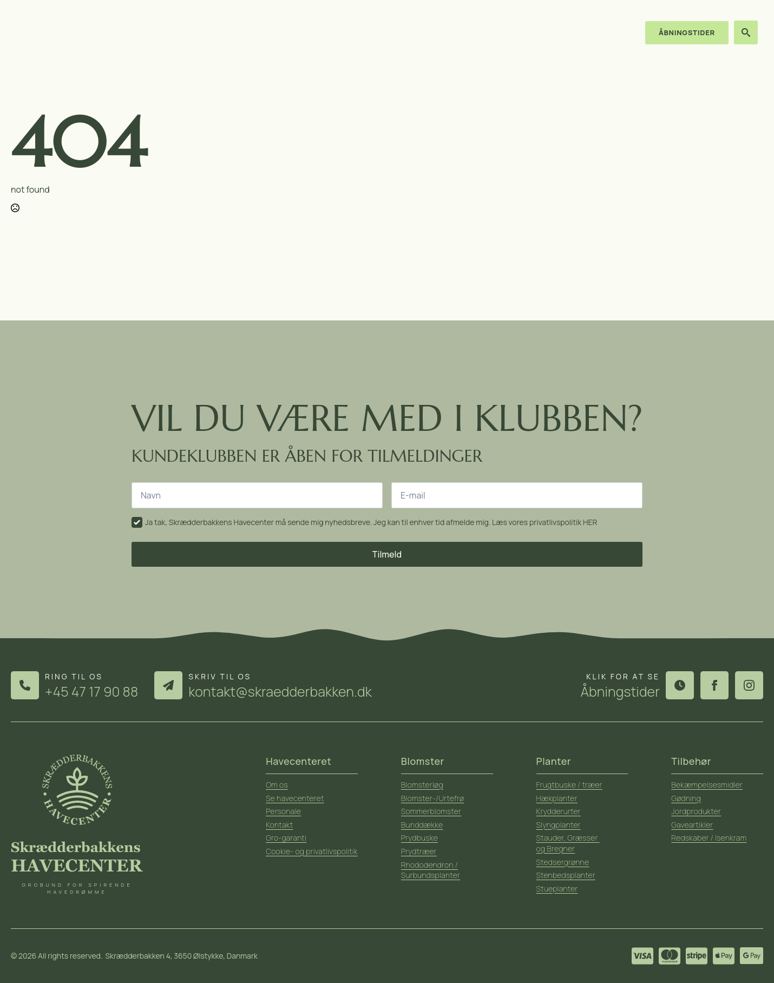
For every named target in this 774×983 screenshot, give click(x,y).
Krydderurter (558, 811)
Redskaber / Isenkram (708, 838)
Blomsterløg (422, 784)
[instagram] (749, 685)
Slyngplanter (558, 825)
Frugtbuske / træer (569, 784)
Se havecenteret (295, 798)
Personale (283, 811)
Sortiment (383, 32)
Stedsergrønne (562, 862)
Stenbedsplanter (565, 875)
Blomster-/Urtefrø (432, 798)
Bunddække (422, 825)
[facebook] (714, 685)
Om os (277, 784)
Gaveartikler (692, 825)
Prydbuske (419, 838)
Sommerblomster (431, 811)
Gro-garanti (286, 838)
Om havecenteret (456, 32)
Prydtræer (419, 851)
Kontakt (604, 32)
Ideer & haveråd (538, 32)
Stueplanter (557, 888)
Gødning (686, 798)
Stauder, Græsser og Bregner (568, 843)
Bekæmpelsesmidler (707, 784)
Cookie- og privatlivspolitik (312, 851)
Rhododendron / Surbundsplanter (430, 870)
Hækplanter (557, 798)
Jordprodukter (696, 811)
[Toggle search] (746, 32)
